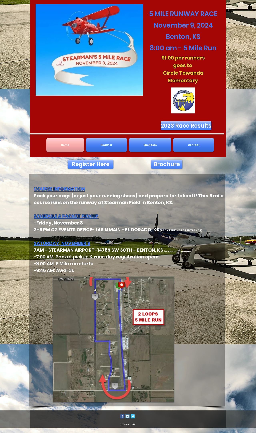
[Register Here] (90, 164)
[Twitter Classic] (133, 416)
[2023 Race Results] (186, 125)
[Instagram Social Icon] (127, 416)
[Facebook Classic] (122, 416)
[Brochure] (166, 164)
